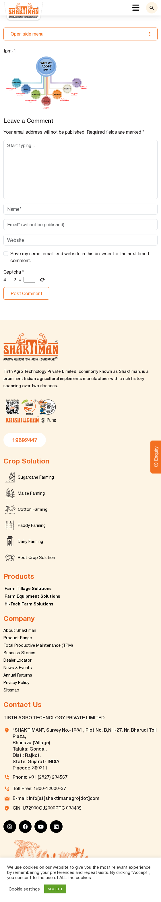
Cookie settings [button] (24, 889)
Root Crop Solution (36, 557)
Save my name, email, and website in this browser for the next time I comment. (79, 257)
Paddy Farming (32, 525)
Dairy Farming (30, 541)
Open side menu (80, 33)
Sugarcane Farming (36, 477)
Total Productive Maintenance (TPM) (38, 645)
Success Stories (19, 652)
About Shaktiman (19, 630)
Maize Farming (31, 493)
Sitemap (11, 690)
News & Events (17, 667)
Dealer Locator (17, 660)
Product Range (17, 638)
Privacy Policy (16, 682)
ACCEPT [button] (55, 889)
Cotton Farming (32, 509)
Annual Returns (17, 675)
